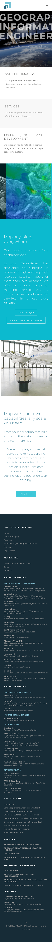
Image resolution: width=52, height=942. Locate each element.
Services (8, 540)
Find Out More (26, 494)
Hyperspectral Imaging (16, 715)
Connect (8, 570)
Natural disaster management (17, 825)
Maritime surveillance (13, 832)
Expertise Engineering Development (20, 543)
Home (7, 533)
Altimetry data (12, 770)
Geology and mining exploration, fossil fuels (23, 822)
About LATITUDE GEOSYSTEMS (18, 563)
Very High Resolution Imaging (20, 583)
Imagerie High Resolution (17, 692)
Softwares (8, 547)
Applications (9, 551)
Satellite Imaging (26, 312)
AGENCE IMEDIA (15, 926)
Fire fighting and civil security (17, 829)
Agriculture (9, 804)
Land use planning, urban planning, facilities (23, 808)
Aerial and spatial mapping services (26, 320)
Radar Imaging (12, 724)
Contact (7, 567)
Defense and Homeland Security (18, 811)
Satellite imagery (11, 536)
